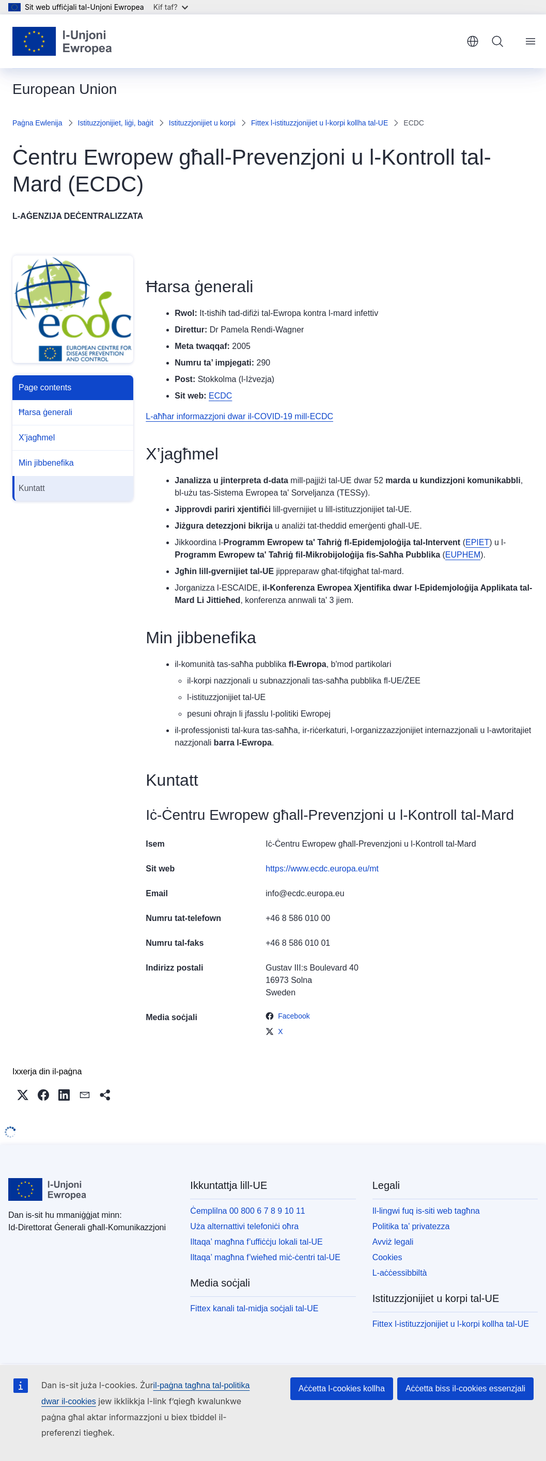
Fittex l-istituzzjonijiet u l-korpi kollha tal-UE (319, 123)
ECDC (220, 395)
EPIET (477, 542)
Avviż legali (393, 1241)
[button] (22, 1095)
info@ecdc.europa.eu (305, 893)
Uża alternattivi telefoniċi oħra (244, 1226)
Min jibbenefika (46, 462)
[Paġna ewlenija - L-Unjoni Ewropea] (62, 41)
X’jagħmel (37, 437)
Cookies (387, 1257)
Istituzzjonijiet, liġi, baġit (115, 123)
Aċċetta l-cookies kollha (342, 1388)
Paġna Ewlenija (37, 123)
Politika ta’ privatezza (411, 1226)
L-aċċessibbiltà (399, 1272)
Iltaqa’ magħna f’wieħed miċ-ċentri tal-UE (265, 1257)
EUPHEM (462, 554)
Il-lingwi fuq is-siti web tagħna (426, 1210)
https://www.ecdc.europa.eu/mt (322, 868)
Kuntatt (32, 488)
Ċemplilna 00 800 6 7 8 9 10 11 (247, 1210)
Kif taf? (170, 7)
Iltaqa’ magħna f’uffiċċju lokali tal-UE (256, 1241)
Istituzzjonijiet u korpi (202, 123)
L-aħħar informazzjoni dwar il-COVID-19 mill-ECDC (239, 416)
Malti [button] (472, 41)
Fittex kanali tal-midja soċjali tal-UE (254, 1308)
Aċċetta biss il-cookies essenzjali (465, 1388)
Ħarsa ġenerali (45, 412)
